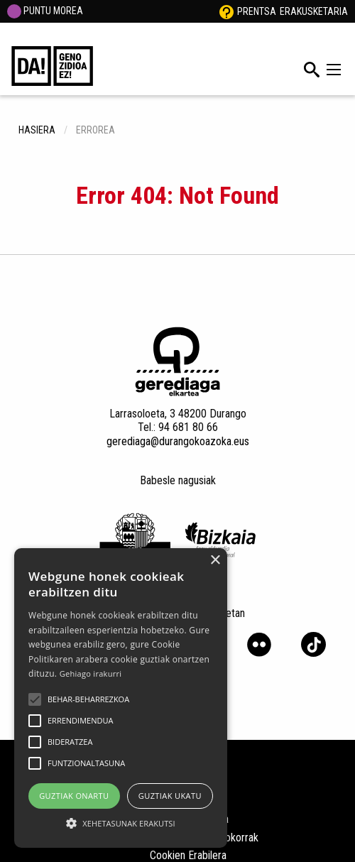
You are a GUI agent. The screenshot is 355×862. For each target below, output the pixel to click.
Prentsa (256, 11)
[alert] (120, 698)
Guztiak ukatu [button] (170, 795)
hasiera (36, 130)
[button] (35, 699)
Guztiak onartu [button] (74, 795)
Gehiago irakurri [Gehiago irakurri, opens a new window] (91, 673)
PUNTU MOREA (45, 10)
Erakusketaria (314, 11)
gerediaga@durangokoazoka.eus (177, 441)
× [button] (214, 560)
